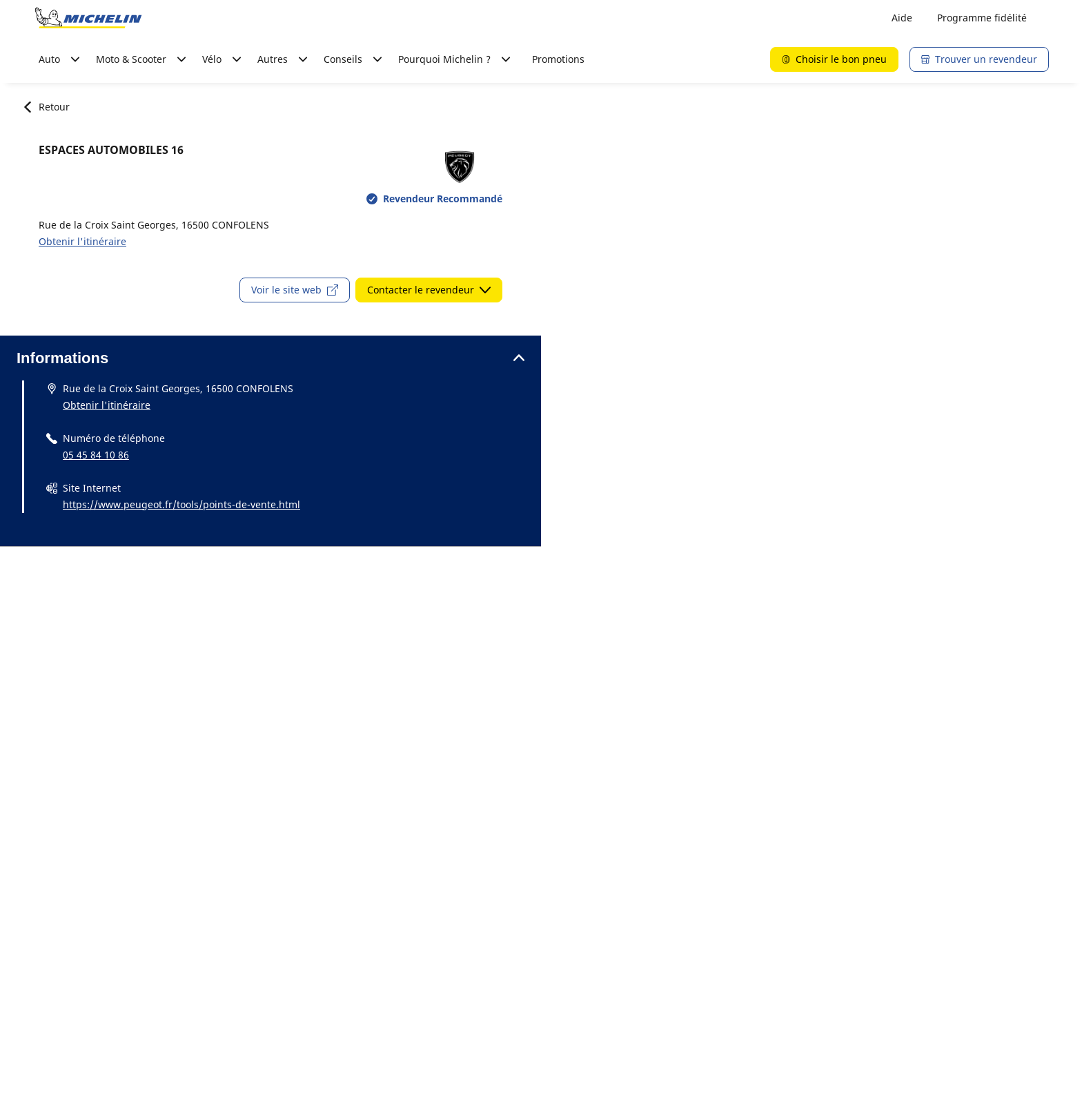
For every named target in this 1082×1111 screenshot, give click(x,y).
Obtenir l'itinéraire (82, 241)
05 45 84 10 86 (96, 454)
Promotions (558, 59)
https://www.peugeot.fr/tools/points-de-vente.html (181, 504)
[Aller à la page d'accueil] (88, 18)
